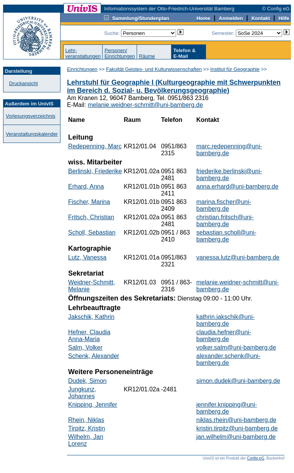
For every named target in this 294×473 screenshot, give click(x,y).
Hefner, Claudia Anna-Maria (89, 335)
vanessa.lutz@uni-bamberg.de (237, 257)
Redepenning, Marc (95, 146)
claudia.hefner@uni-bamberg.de (223, 335)
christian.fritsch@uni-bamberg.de (225, 220)
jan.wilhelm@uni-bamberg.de (236, 437)
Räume (147, 56)
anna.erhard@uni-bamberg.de (237, 186)
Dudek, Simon (87, 381)
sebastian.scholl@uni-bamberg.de (226, 236)
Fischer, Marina (89, 202)
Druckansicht (23, 83)
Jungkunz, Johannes (82, 392)
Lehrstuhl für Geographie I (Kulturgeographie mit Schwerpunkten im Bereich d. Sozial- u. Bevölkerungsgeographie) (174, 86)
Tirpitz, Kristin (86, 428)
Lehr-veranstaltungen (83, 53)
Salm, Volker (85, 347)
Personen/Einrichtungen (120, 53)
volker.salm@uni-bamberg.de (236, 347)
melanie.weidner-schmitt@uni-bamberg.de (145, 105)
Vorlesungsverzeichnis (30, 116)
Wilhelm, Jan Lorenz (85, 440)
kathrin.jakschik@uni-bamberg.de (225, 320)
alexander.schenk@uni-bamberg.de (228, 359)
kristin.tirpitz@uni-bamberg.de (237, 428)
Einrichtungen (82, 69)
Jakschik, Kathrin (91, 317)
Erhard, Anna (86, 186)
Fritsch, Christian (91, 217)
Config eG (255, 458)
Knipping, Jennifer (92, 404)
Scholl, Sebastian (92, 232)
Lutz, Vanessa (87, 257)
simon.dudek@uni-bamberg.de (238, 381)
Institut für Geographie (235, 69)
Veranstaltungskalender (32, 134)
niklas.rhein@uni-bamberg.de (236, 420)
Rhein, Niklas (86, 420)
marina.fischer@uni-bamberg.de (223, 205)
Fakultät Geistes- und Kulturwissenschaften (154, 69)
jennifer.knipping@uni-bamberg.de (226, 408)
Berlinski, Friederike (95, 171)
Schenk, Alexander (93, 356)
